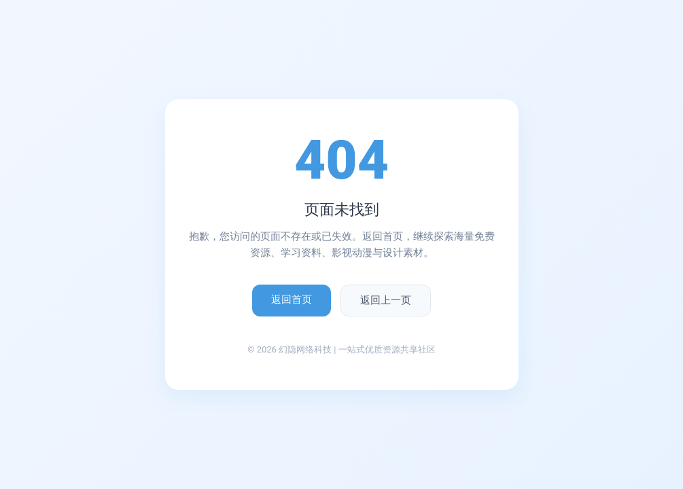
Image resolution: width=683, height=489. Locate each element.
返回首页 (291, 299)
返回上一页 (385, 300)
